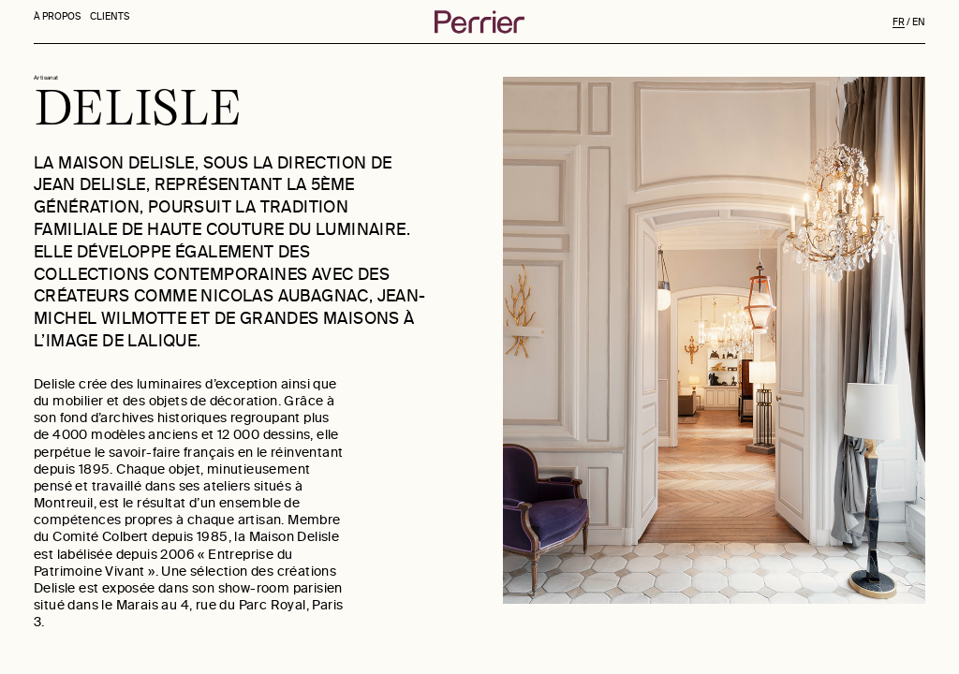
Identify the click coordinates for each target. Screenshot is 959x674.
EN (918, 22)
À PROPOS (57, 21)
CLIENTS (111, 21)
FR (899, 22)
